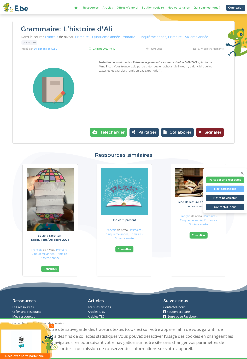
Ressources (91, 7)
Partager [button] (144, 132)
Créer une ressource (27, 312)
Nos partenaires (179, 7)
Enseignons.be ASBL (45, 48)
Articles (107, 7)
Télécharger (108, 132)
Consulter (50, 269)
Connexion (235, 7)
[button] (177, 132)
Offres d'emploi (127, 7)
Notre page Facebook (180, 317)
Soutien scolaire (153, 7)
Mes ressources (23, 317)
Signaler (209, 132)
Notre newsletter (225, 198)
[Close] (242, 173)
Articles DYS (96, 312)
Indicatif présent (124, 220)
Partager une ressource (225, 179)
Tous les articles (99, 307)
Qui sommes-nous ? (207, 7)
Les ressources (23, 307)
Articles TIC (96, 317)
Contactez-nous (225, 207)
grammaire (29, 42)
